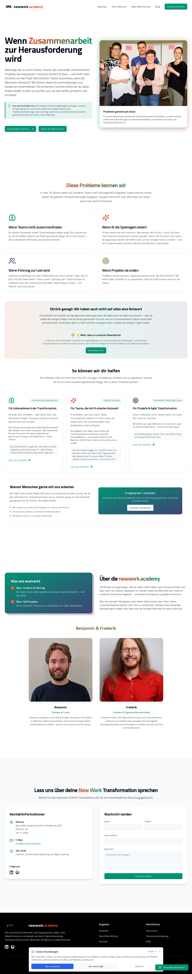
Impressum (151, 930)
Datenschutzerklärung (157, 936)
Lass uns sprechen (20, 460)
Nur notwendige (96, 966)
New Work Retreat (140, 6)
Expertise (102, 6)
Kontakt (103, 941)
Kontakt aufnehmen (176, 6)
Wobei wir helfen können (52, 128)
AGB (148, 941)
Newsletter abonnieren (172, 967)
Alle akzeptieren (52, 966)
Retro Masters (119, 6)
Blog (157, 6)
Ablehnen (139, 966)
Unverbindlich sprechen (20, 128)
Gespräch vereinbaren (140, 508)
